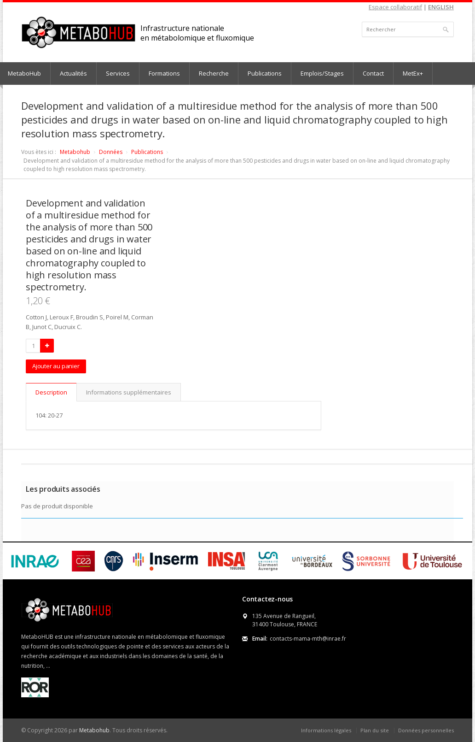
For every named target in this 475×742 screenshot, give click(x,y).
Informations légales (326, 730)
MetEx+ (413, 73)
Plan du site (374, 730)
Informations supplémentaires (128, 392)
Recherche (214, 73)
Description (51, 392)
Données (110, 152)
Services (118, 73)
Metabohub (75, 152)
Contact (373, 73)
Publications (265, 73)
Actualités (73, 73)
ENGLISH (441, 7)
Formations (164, 73)
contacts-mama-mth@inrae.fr (308, 638)
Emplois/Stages (322, 73)
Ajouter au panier (56, 366)
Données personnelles (426, 730)
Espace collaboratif (395, 7)
